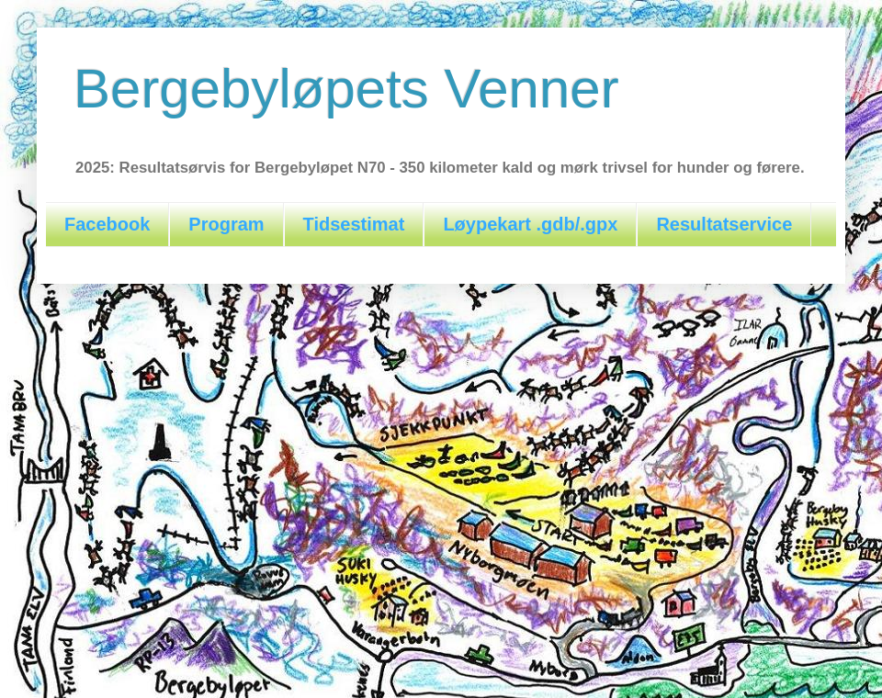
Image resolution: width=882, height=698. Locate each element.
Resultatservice (724, 224)
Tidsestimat (354, 224)
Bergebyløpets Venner (346, 88)
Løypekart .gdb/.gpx (530, 224)
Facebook (107, 224)
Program (226, 224)
